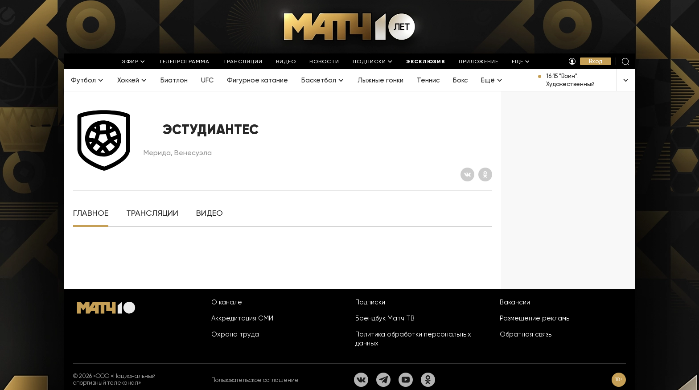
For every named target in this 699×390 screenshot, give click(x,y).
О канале (226, 302)
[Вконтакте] (467, 174)
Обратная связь (525, 334)
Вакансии (515, 302)
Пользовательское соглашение (255, 380)
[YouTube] (406, 380)
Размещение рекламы (535, 318)
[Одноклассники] (485, 174)
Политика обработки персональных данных (413, 338)
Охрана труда (235, 334)
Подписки (370, 302)
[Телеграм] (383, 380)
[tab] (90, 213)
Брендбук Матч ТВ (385, 318)
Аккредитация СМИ (242, 318)
